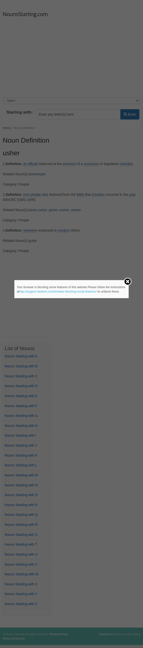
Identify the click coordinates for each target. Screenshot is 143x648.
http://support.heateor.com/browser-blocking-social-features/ (58, 291)
